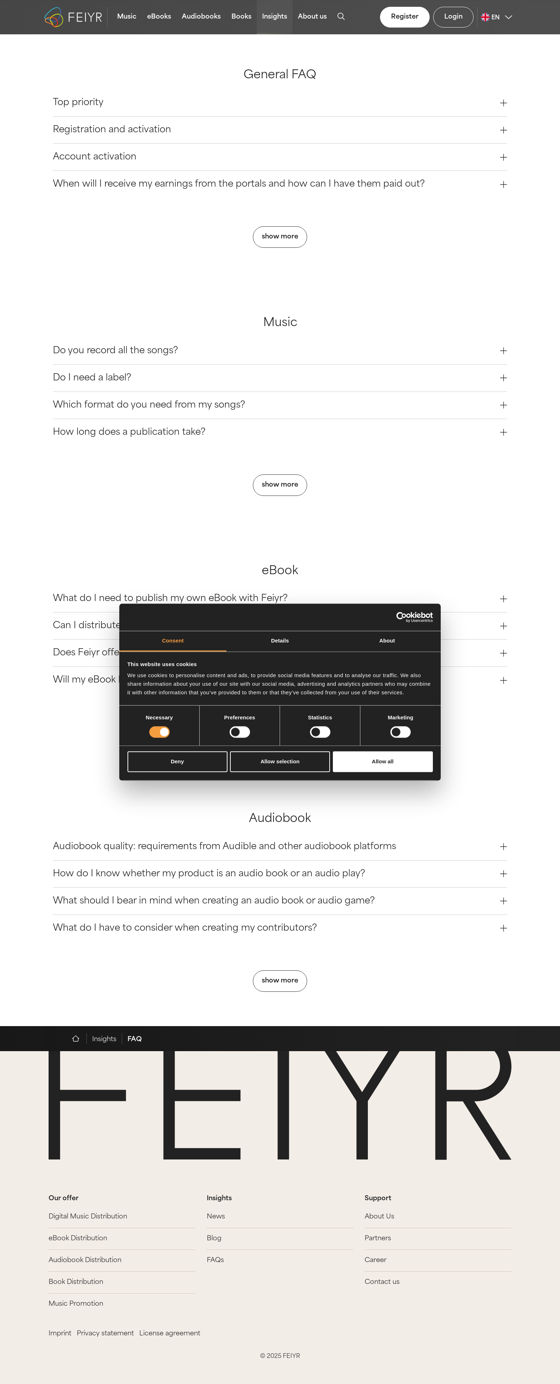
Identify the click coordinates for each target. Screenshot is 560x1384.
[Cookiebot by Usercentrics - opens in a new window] (401, 617)
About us (312, 17)
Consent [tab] (173, 641)
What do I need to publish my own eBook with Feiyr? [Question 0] (280, 598)
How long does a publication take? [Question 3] (280, 432)
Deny (177, 762)
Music (126, 17)
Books (241, 17)
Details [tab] (280, 641)
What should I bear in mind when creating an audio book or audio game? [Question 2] (280, 901)
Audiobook (280, 819)
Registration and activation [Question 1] (280, 129)
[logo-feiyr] (76, 17)
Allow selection (279, 762)
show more (280, 236)
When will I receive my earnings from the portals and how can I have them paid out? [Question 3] (280, 184)
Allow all (383, 762)
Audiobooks (201, 17)
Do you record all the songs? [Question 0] (280, 350)
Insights (274, 17)
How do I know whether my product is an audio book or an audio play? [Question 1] (280, 874)
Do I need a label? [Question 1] (280, 378)
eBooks (159, 17)
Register (405, 17)
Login (453, 17)
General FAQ (280, 75)
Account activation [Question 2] (280, 157)
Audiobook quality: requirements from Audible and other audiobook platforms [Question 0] (280, 846)
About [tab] (387, 641)
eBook (280, 571)
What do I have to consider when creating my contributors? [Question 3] (280, 928)
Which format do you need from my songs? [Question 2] (280, 405)
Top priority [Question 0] (280, 102)
